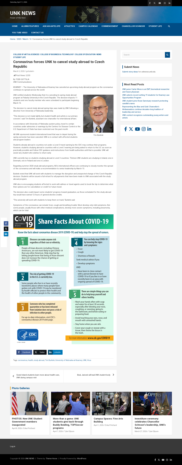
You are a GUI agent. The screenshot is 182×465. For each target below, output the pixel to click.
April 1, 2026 (99, 425)
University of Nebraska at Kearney (68, 360)
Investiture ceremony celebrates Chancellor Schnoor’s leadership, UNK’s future (150, 423)
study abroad (39, 360)
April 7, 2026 (58, 431)
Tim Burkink (50, 360)
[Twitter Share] (40, 352)
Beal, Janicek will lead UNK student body (93, 375)
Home (15, 26)
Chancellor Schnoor (133, 26)
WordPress (81, 458)
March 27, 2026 (141, 431)
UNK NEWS (23, 13)
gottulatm (30, 71)
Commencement (109, 26)
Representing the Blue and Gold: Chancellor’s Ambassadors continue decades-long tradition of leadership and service (142, 109)
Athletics (69, 26)
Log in (12, 446)
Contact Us (37, 33)
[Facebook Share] (24, 352)
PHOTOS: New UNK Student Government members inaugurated (27, 421)
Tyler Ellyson (69, 431)
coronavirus (22, 360)
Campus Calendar (88, 26)
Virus (89, 360)
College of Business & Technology (57, 54)
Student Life (155, 26)
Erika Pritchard (29, 428)
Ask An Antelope (51, 26)
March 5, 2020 (19, 71)
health (30, 360)
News (98, 54)
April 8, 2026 (17, 428)
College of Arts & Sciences (26, 54)
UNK (84, 360)
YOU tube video (19, 33)
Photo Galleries (21, 388)
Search (167, 55)
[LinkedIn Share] (55, 352)
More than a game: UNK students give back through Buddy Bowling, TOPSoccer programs (68, 423)
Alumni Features (30, 26)
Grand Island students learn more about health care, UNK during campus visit (38, 376)
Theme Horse (51, 458)
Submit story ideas (130, 72)
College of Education (85, 54)
